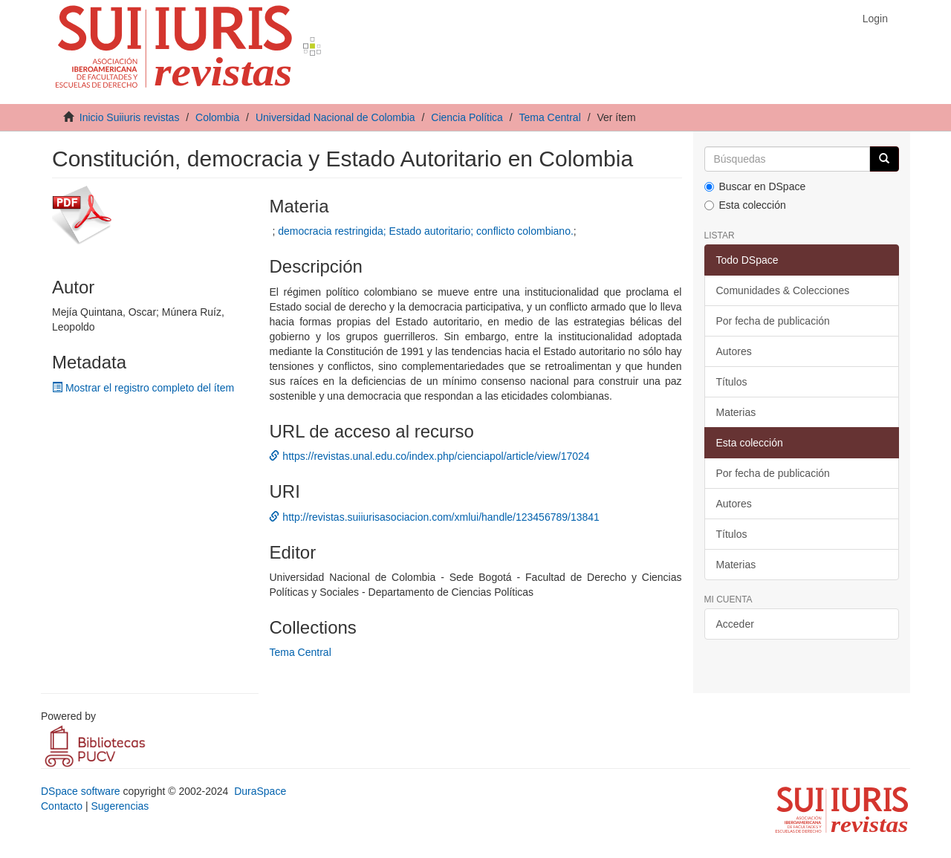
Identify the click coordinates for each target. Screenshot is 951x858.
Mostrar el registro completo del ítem (143, 388)
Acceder (735, 624)
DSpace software (80, 791)
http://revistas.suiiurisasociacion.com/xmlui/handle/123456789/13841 (434, 517)
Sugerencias (120, 806)
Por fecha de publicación (773, 321)
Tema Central (550, 117)
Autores (734, 351)
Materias (736, 412)
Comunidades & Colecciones (783, 290)
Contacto (61, 806)
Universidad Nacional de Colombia (335, 117)
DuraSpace (260, 791)
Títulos (731, 382)
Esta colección (745, 205)
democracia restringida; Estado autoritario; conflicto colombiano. (426, 231)
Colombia (217, 117)
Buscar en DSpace (755, 186)
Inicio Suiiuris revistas (129, 117)
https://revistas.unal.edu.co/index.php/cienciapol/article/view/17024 (429, 456)
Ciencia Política (467, 117)
